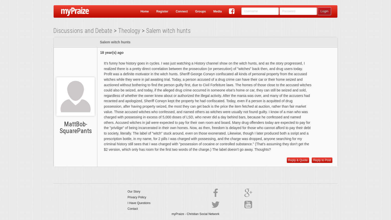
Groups (200, 11)
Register (162, 11)
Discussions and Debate (82, 30)
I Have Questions (139, 203)
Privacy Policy (137, 197)
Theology (129, 30)
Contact (133, 209)
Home (144, 11)
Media (217, 11)
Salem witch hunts (168, 30)
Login (324, 11)
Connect (182, 11)
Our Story (134, 191)
